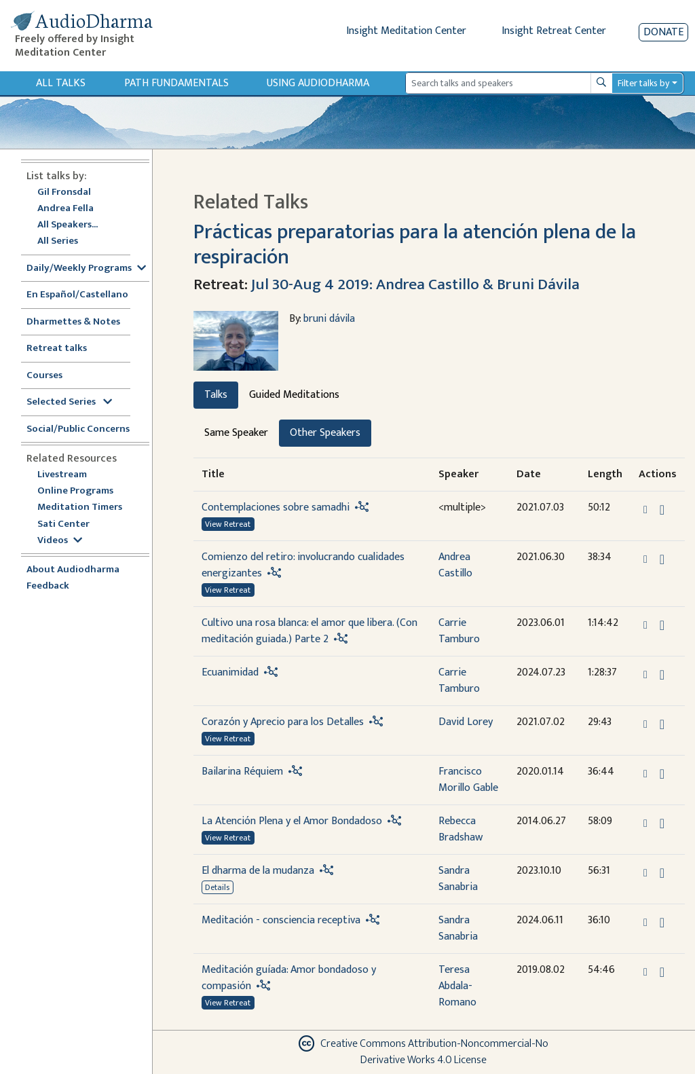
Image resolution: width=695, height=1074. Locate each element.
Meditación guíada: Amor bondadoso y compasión (289, 978)
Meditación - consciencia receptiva (281, 920)
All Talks (61, 83)
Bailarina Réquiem (242, 771)
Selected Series (69, 402)
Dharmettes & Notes (73, 322)
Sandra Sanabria (458, 879)
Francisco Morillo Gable (468, 779)
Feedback (47, 586)
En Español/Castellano (77, 295)
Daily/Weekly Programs (86, 268)
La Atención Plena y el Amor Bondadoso (292, 821)
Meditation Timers (79, 507)
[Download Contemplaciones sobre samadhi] (662, 510)
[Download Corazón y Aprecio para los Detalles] (662, 724)
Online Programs (75, 491)
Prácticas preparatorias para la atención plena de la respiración (414, 244)
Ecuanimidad (230, 672)
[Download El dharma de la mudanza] (662, 873)
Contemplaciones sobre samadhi (276, 507)
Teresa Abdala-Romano (457, 986)
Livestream (62, 475)
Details (217, 887)
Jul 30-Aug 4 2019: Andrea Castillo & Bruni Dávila (415, 284)
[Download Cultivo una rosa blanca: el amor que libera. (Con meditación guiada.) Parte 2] (662, 625)
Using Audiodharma (318, 83)
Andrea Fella (65, 209)
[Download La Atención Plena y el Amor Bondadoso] (662, 823)
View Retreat (227, 524)
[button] (647, 509)
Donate (663, 32)
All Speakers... (67, 225)
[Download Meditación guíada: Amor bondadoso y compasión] (662, 972)
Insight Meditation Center (406, 31)
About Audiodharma (72, 570)
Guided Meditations (294, 395)
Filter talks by (643, 83)
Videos (59, 541)
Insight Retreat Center (554, 31)
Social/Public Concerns (78, 429)
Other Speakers (325, 433)
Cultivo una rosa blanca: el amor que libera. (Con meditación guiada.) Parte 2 (309, 631)
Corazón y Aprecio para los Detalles (283, 722)
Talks (215, 395)
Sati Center (63, 524)
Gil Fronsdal (64, 192)
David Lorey (465, 722)
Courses (44, 376)
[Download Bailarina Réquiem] (662, 774)
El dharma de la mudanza (258, 871)
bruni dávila (329, 319)
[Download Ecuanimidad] (662, 675)
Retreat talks (56, 348)
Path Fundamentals (176, 83)
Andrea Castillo (455, 565)
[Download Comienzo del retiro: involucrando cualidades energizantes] (662, 559)
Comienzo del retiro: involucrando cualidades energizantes (303, 565)
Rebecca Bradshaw (460, 829)
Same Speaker (236, 433)
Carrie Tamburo (459, 631)
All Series (57, 241)
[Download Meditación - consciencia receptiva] (662, 922)
